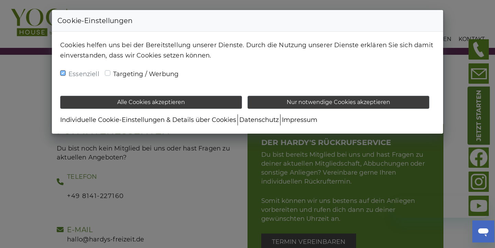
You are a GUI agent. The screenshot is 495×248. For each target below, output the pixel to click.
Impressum (299, 120)
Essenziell (83, 74)
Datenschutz (259, 120)
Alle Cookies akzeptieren (151, 102)
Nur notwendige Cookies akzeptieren (338, 102)
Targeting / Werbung (145, 74)
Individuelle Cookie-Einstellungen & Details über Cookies (148, 120)
